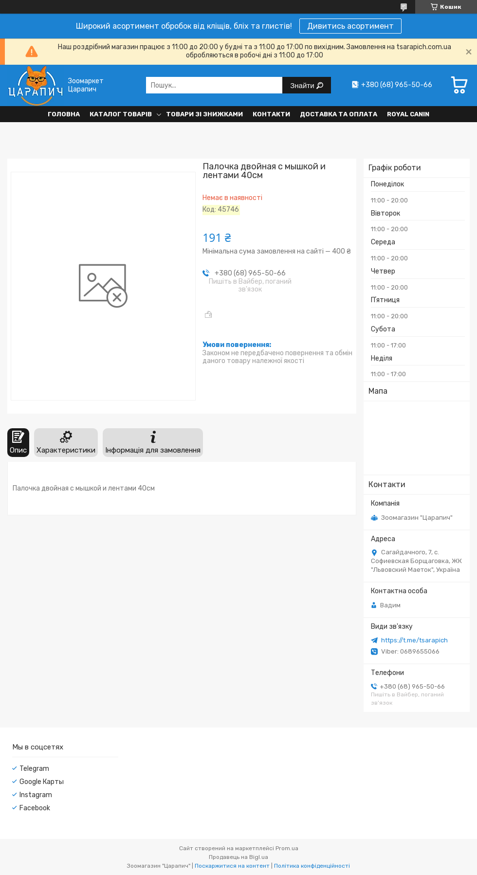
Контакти (271, 114)
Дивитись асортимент (350, 26)
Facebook (34, 808)
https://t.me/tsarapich (414, 640)
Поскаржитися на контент (232, 865)
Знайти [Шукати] (303, 85)
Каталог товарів (121, 114)
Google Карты (41, 782)
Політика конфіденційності (312, 865)
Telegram (34, 769)
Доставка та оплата (338, 114)
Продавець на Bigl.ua (238, 857)
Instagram (35, 795)
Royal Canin (408, 114)
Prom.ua (286, 848)
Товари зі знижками (204, 114)
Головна (64, 114)
